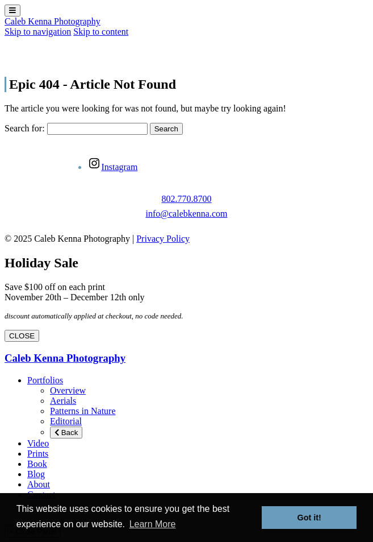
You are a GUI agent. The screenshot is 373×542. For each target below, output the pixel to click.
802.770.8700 (186, 199)
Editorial (66, 421)
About (38, 484)
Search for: (25, 128)
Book (37, 464)
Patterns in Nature (83, 411)
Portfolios (45, 380)
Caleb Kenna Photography (52, 21)
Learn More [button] (152, 524)
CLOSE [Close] (22, 336)
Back (66, 432)
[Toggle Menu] (12, 10)
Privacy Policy (163, 238)
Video (38, 443)
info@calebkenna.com (186, 213)
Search (166, 129)
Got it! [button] (309, 517)
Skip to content (100, 31)
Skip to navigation (38, 31)
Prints (37, 453)
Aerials (63, 401)
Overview (68, 390)
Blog (36, 474)
